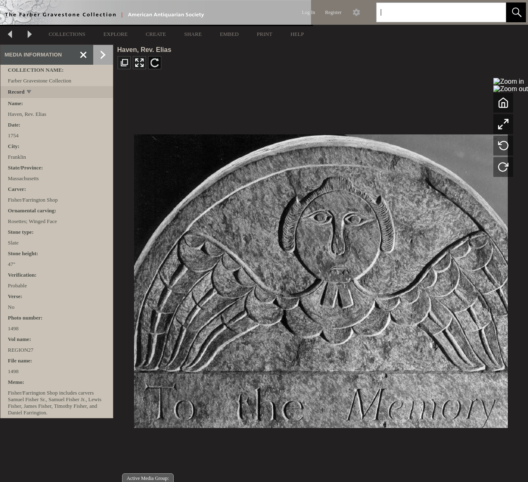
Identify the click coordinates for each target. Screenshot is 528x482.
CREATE (156, 34)
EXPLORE (116, 34)
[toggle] (29, 92)
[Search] (431, 12)
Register (333, 12)
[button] (516, 12)
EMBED (229, 34)
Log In (308, 12)
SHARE (193, 34)
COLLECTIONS (67, 34)
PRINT (265, 34)
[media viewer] (320, 279)
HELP (297, 34)
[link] (493, 12)
